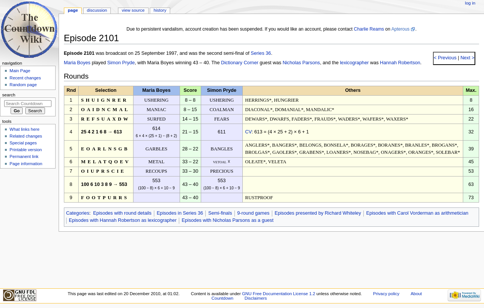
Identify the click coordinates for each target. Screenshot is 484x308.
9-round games (253, 213)
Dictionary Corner (239, 62)
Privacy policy (386, 293)
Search (9, 95)
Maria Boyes (77, 62)
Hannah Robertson (400, 62)
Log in (470, 3)
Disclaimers (256, 298)
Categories (77, 213)
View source (133, 10)
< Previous (445, 57)
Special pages (23, 143)
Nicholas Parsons (301, 62)
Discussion (97, 10)
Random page (23, 84)
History (160, 10)
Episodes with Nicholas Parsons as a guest (228, 220)
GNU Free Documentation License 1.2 (278, 293)
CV (248, 132)
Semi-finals (220, 213)
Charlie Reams (369, 29)
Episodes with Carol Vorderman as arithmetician (417, 213)
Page (73, 10)
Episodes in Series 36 (180, 213)
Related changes (25, 136)
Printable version (25, 149)
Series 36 (261, 53)
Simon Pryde (121, 62)
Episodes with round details (122, 213)
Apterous (400, 29)
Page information (25, 163)
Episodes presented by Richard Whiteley (318, 213)
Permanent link (23, 156)
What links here (24, 129)
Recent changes (25, 78)
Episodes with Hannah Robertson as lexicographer (123, 220)
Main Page (19, 70)
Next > (467, 57)
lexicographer (354, 62)
